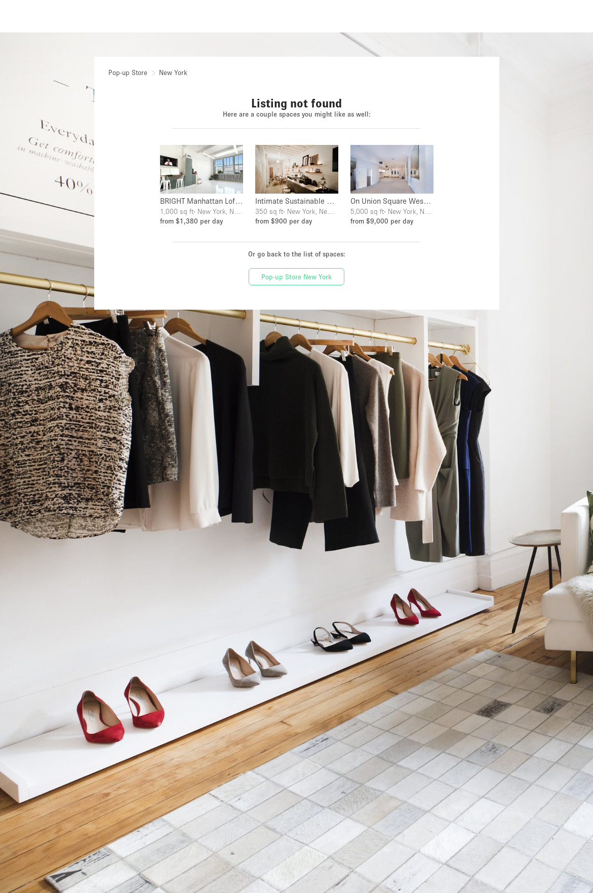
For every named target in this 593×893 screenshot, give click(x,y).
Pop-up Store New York (296, 277)
